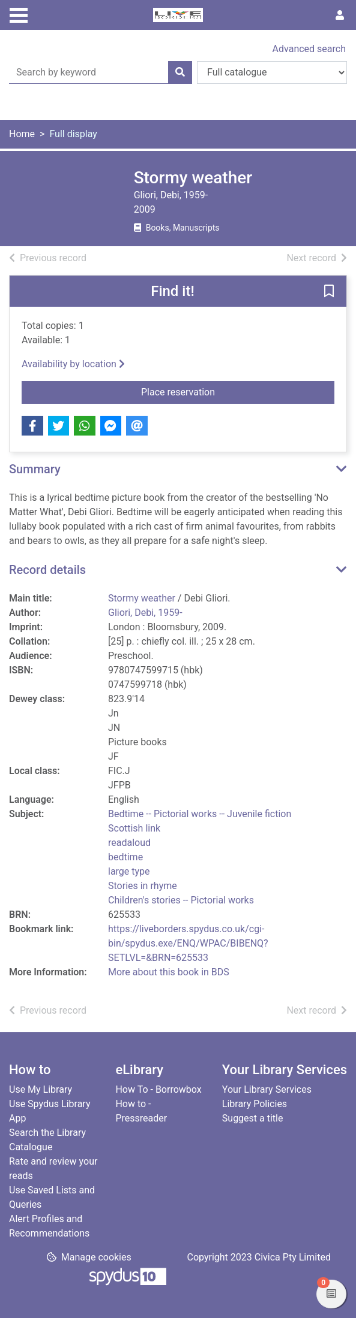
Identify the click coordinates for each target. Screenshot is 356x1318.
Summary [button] (35, 469)
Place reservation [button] (218, 391)
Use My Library (40, 1089)
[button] (329, 292)
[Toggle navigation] (19, 14)
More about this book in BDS (168, 972)
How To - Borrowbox (158, 1089)
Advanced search (309, 49)
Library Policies (254, 1104)
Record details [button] (47, 570)
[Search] (180, 72)
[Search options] (272, 72)
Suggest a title (252, 1118)
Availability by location (73, 364)
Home (22, 134)
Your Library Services (267, 1089)
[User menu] (339, 15)
